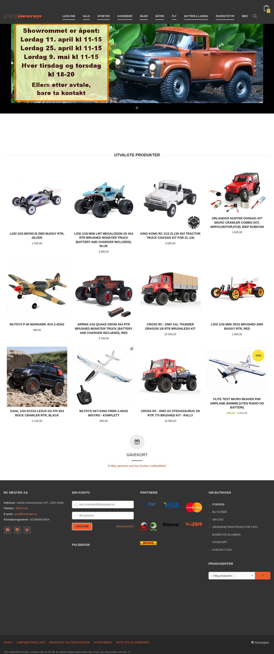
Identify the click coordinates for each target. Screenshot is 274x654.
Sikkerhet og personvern (69, 623)
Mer (245, 10)
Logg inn (69, 10)
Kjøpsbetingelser (30, 623)
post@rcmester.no (25, 495)
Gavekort (219, 523)
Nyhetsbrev (102, 623)
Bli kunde (219, 493)
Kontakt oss (222, 531)
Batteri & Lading (196, 10)
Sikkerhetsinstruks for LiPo (235, 508)
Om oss (217, 501)
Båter (159, 10)
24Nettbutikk (26, 648)
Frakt (8, 623)
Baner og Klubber (226, 516)
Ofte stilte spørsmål (133, 623)
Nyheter (104, 10)
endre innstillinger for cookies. (107, 641)
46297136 (21, 489)
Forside (218, 485)
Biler (144, 10)
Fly (174, 10)
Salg (86, 10)
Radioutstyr (225, 10)
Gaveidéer (125, 10)
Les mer (77, 641)
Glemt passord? (125, 507)
